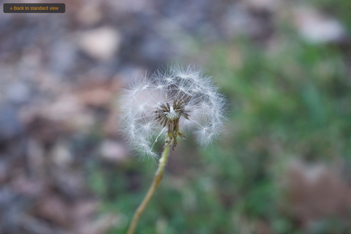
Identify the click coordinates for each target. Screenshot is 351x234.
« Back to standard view (34, 8)
